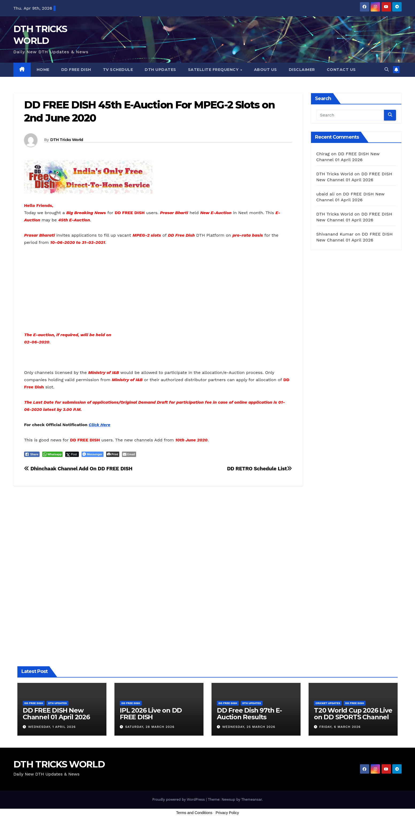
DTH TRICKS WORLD (59, 764)
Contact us (341, 69)
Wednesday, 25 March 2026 (248, 727)
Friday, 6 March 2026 (340, 727)
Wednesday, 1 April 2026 (52, 727)
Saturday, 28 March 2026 (149, 727)
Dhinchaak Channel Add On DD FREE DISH (78, 469)
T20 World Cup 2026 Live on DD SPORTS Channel (353, 713)
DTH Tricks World (66, 139)
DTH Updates (160, 69)
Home (43, 69)
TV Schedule (118, 69)
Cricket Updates (328, 703)
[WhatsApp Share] (52, 454)
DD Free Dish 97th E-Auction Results (249, 713)
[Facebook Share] (32, 454)
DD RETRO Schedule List (259, 469)
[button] (387, 69)
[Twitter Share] (72, 454)
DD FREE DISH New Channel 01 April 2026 (56, 713)
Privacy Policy (227, 813)
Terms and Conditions (194, 813)
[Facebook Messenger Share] (92, 454)
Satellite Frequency (214, 69)
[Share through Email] (129, 454)
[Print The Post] (112, 454)
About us (265, 69)
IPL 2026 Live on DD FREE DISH (151, 713)
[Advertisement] (158, 291)
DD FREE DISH (76, 69)
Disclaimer (302, 69)
